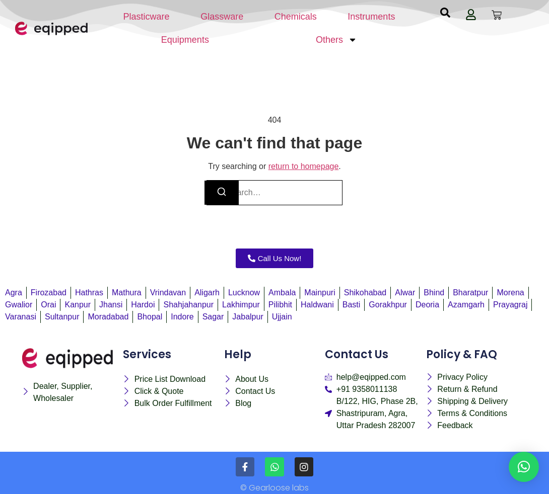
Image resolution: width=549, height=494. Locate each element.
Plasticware (146, 17)
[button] (524, 467)
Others (336, 39)
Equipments (185, 40)
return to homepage (303, 166)
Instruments (371, 17)
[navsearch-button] (445, 15)
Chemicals (295, 17)
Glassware (221, 17)
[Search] (221, 193)
